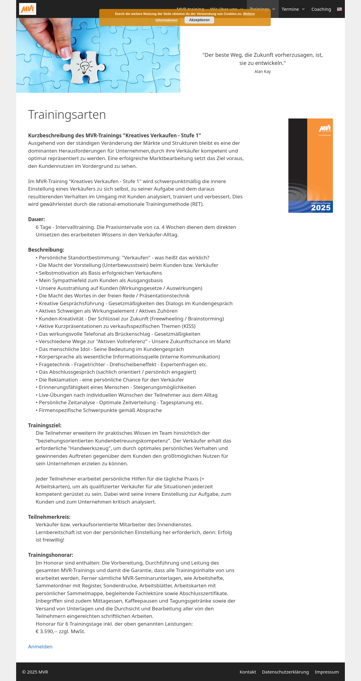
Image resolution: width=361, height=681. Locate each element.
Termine (295, 9)
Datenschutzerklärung (285, 672)
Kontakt (248, 672)
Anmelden (40, 646)
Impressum (327, 672)
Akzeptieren (199, 20)
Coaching (321, 9)
